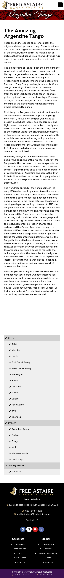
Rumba (15, 380)
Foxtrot (16, 435)
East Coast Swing (21, 362)
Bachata (16, 417)
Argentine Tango (21, 429)
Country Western (17, 465)
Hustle (15, 356)
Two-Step (17, 471)
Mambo (16, 350)
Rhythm (12, 338)
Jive (14, 410)
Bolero (15, 398)
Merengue (17, 374)
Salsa (14, 344)
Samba (15, 392)
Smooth (12, 423)
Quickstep (17, 459)
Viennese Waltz (20, 453)
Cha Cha (16, 386)
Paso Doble (18, 404)
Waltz (15, 447)
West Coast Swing (21, 368)
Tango (15, 441)
